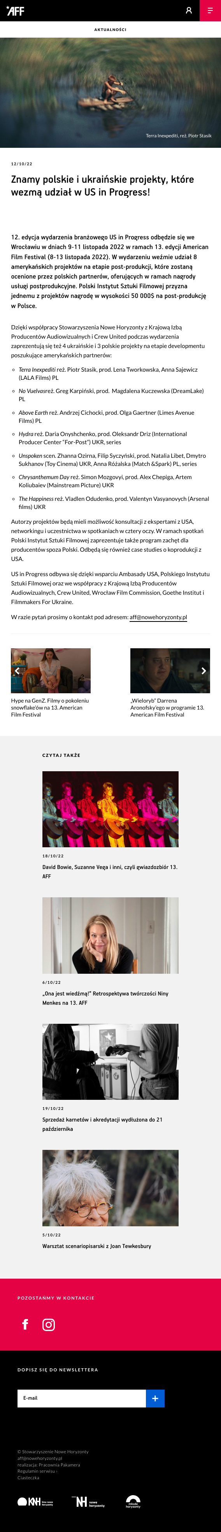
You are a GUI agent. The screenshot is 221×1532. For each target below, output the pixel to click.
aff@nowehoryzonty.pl (158, 617)
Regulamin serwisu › (38, 1471)
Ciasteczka (28, 1477)
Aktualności (111, 30)
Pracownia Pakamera (59, 1465)
